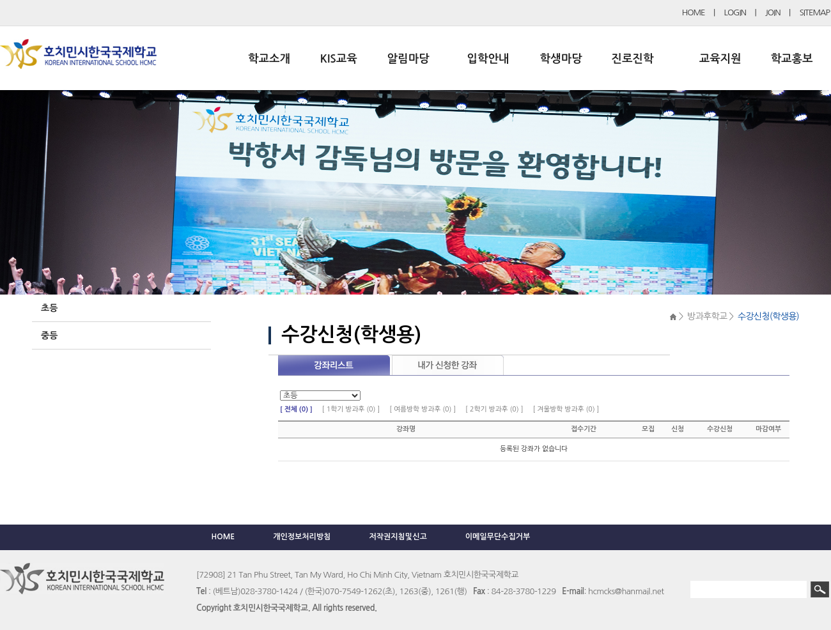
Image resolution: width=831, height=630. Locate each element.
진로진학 (632, 59)
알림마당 (408, 59)
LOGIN (735, 12)
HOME (693, 12)
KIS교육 (338, 59)
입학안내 (488, 59)
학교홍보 (792, 59)
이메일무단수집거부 (498, 537)
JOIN (773, 12)
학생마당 (561, 59)
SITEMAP (815, 12)
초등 (49, 307)
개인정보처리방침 (301, 537)
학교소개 (269, 59)
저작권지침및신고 (397, 537)
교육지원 (720, 59)
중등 (49, 335)
